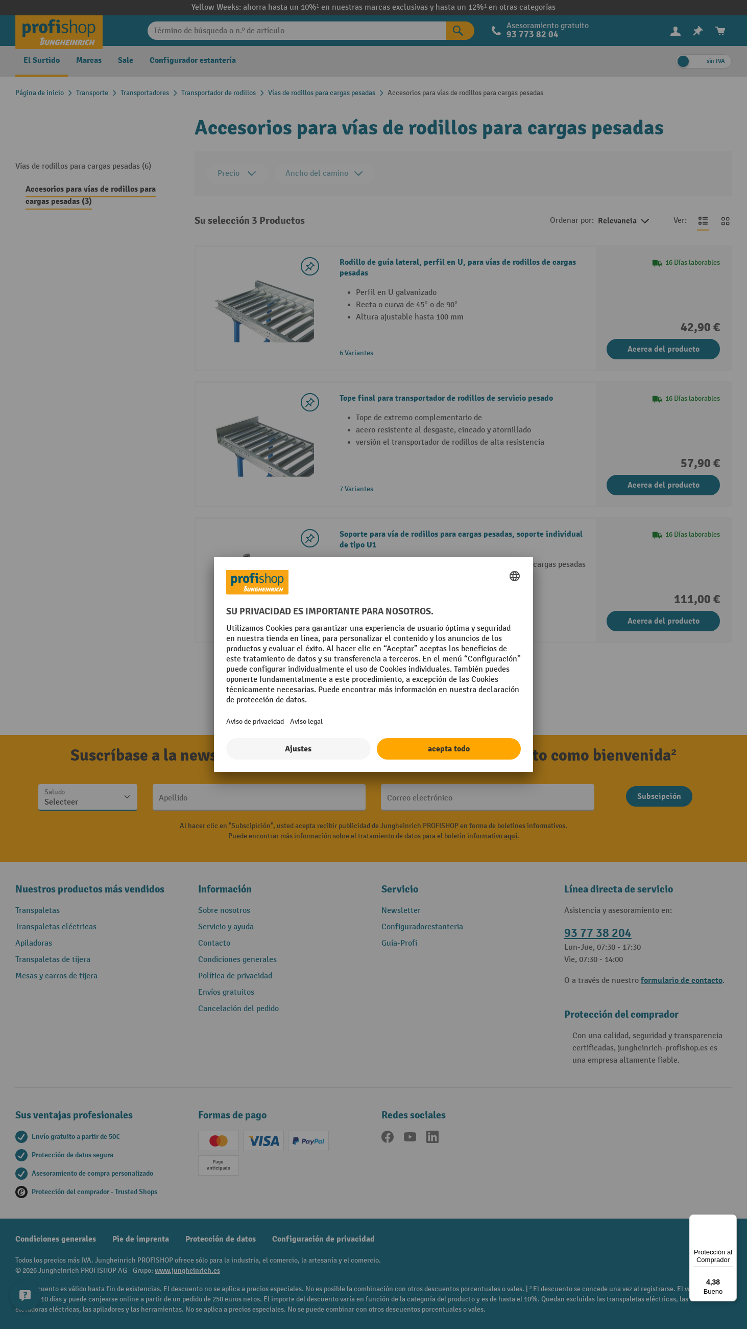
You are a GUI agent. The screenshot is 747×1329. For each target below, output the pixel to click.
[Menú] (731, 1221)
